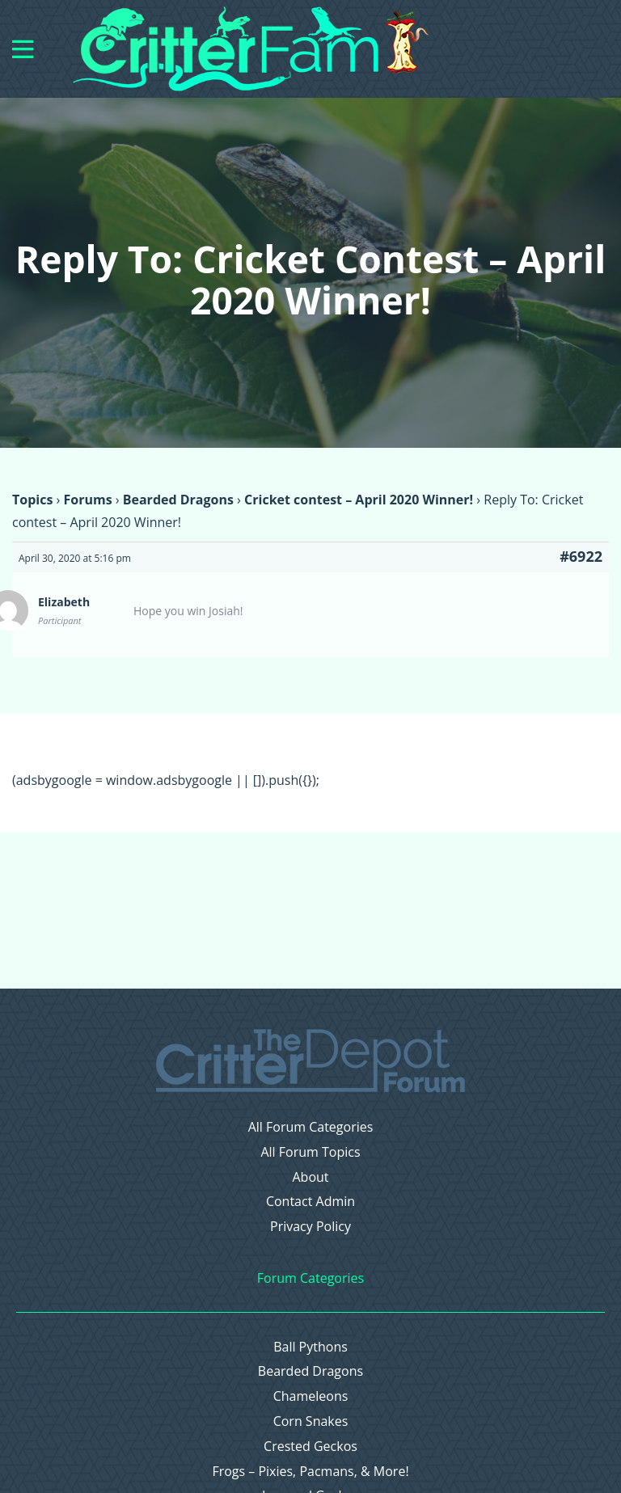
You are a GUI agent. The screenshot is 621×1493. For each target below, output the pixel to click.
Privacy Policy (310, 1226)
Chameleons (311, 1396)
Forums (87, 499)
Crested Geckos (310, 1446)
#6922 (581, 556)
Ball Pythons (310, 1347)
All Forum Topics (310, 1152)
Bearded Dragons (178, 499)
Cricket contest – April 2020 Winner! (358, 499)
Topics (32, 499)
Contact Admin (310, 1201)
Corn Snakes (311, 1421)
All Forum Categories (311, 1127)
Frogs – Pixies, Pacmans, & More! (310, 1471)
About (310, 1177)
